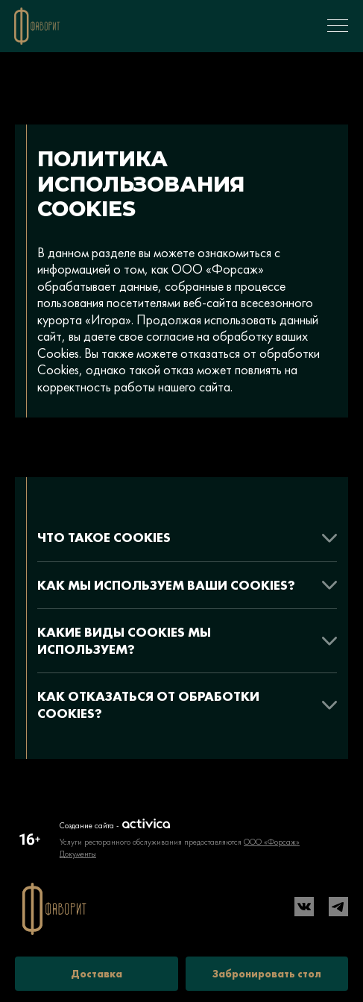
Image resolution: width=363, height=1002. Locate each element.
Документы (78, 853)
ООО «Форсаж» (272, 841)
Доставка (96, 973)
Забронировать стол (266, 973)
